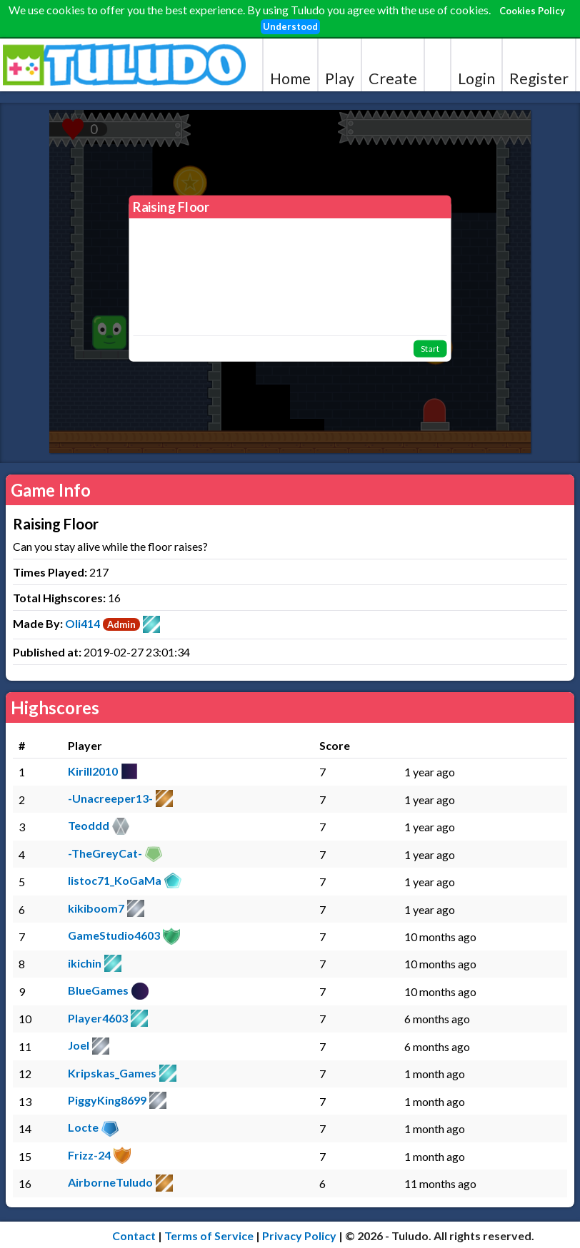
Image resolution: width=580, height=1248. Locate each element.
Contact (134, 1235)
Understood (290, 26)
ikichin (84, 963)
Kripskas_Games (112, 1073)
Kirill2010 (93, 771)
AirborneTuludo (110, 1182)
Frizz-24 (89, 1155)
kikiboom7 (96, 908)
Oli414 (82, 623)
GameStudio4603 (114, 935)
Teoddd (88, 825)
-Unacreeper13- (110, 798)
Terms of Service (209, 1235)
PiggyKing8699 (107, 1100)
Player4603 (98, 1018)
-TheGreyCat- (105, 853)
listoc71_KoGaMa (114, 880)
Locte (83, 1127)
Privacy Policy (299, 1235)
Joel (78, 1045)
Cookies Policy (532, 10)
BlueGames (98, 990)
